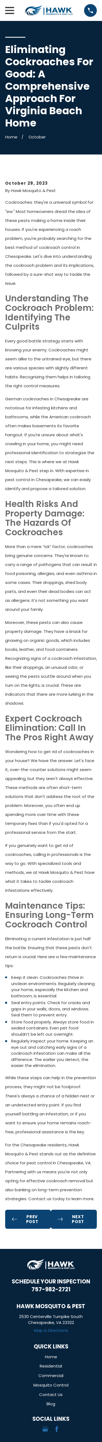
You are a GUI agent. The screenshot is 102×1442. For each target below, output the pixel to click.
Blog (51, 1404)
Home (51, 1357)
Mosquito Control (51, 1385)
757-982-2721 (51, 1289)
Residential (51, 1366)
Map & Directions (51, 1330)
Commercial (50, 1375)
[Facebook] (57, 1429)
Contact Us (51, 1394)
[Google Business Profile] (45, 1429)
